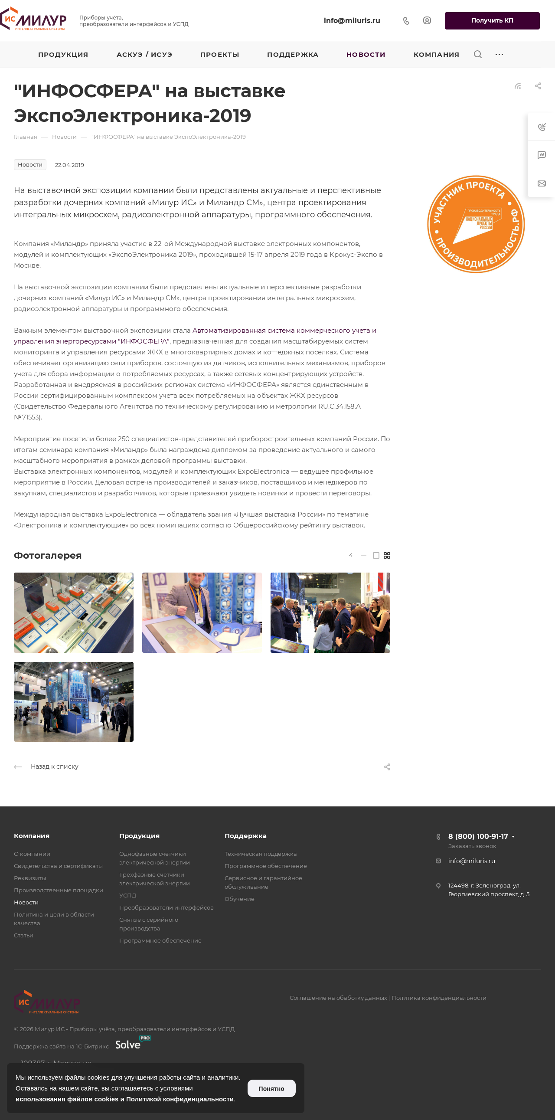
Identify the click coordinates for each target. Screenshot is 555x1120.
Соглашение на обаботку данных (338, 997)
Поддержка (246, 836)
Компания (31, 836)
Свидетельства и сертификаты (58, 865)
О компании (32, 853)
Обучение (240, 898)
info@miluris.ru (352, 20)
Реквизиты (30, 877)
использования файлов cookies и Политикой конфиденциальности (125, 1099)
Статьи (23, 935)
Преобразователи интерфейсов (166, 907)
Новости (26, 902)
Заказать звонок (472, 845)
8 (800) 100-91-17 (478, 836)
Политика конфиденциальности (439, 997)
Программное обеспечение (160, 940)
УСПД (127, 895)
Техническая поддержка (261, 853)
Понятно (271, 1088)
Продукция (139, 836)
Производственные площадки (58, 890)
